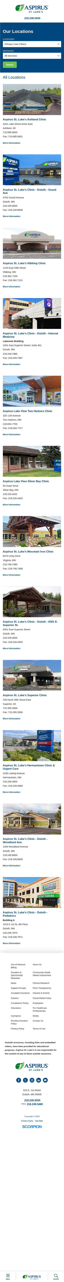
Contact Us (38, 1021)
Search (56, 1277)
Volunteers (16, 1008)
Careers (15, 998)
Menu (8, 1276)
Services (8, 51)
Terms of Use (39, 1028)
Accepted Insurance (20, 993)
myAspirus (16, 1016)
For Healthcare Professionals (40, 1009)
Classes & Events (41, 993)
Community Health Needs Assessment (42, 973)
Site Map (39, 1121)
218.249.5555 (32, 18)
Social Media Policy (42, 998)
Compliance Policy (19, 1003)
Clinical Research (41, 983)
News (13, 983)
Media (35, 1016)
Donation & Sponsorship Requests (17, 975)
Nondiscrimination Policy (19, 1022)
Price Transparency (42, 988)
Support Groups (18, 988)
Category (9, 39)
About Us (37, 964)
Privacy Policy (17, 1028)
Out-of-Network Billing (18, 966)
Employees (38, 1003)
